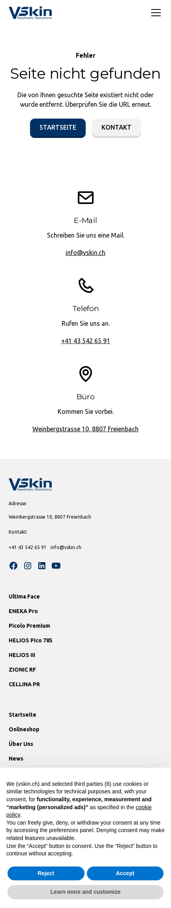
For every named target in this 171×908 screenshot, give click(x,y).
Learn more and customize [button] (85, 892)
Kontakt (116, 127)
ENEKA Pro (23, 611)
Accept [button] (125, 873)
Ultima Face (24, 596)
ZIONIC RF (22, 669)
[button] (154, 12)
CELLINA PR (24, 684)
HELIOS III (22, 655)
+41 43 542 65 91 (85, 340)
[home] (30, 12)
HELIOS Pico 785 (31, 640)
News (16, 758)
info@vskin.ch (85, 252)
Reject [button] (46, 873)
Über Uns (21, 744)
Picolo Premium (29, 626)
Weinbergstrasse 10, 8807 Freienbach (85, 428)
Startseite (57, 127)
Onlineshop (24, 729)
